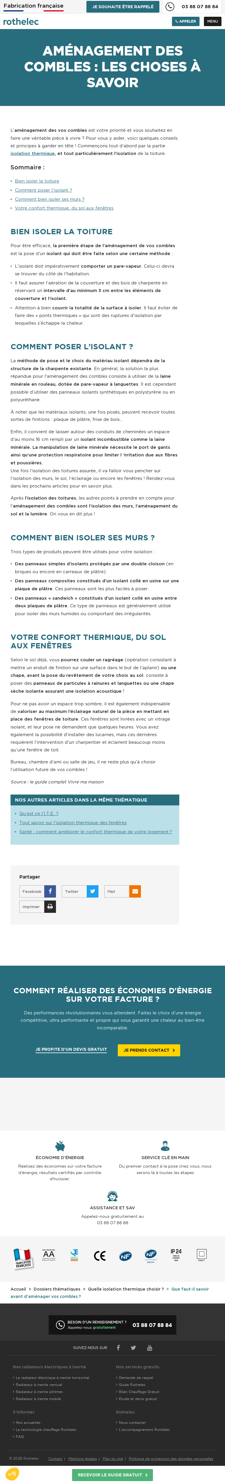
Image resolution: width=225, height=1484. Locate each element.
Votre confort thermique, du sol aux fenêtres (64, 207)
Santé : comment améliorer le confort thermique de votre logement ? (95, 831)
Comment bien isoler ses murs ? (49, 199)
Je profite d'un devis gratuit (71, 1049)
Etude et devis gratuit (138, 1399)
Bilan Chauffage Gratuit (139, 1392)
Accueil (18, 1289)
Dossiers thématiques (57, 1289)
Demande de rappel (136, 1378)
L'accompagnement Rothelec (144, 1429)
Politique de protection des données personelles (171, 1459)
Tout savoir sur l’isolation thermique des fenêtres (73, 822)
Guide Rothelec (132, 1385)
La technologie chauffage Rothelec (46, 1429)
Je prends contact (146, 1050)
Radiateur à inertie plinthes (39, 1392)
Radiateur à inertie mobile (38, 1399)
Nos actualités (28, 1422)
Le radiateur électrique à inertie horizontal (52, 1378)
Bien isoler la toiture (37, 180)
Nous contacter (132, 1422)
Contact (55, 1459)
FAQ (20, 1437)
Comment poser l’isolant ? (43, 190)
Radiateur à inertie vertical (39, 1385)
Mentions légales (82, 1459)
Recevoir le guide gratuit (110, 1475)
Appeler (185, 21)
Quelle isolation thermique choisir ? (126, 1289)
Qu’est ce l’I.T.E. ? (38, 813)
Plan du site (113, 1459)
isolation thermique (33, 153)
